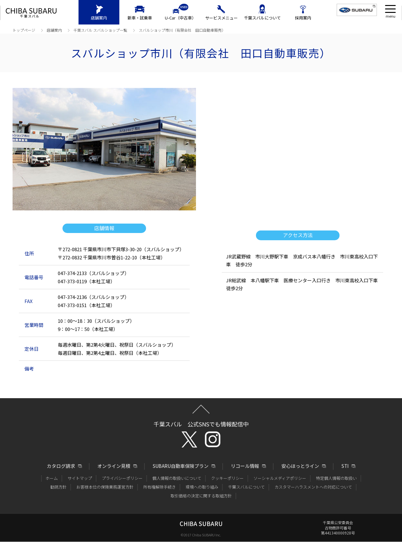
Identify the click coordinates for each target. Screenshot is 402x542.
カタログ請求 (61, 466)
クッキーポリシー (227, 478)
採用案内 (303, 18)
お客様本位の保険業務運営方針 (104, 487)
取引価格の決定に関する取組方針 (201, 496)
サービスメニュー (221, 18)
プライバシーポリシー (122, 478)
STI (345, 466)
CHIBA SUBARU (31, 13)
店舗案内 (99, 18)
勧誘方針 (58, 487)
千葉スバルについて (262, 18)
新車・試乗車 (140, 18)
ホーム (52, 478)
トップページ (24, 30)
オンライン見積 (113, 466)
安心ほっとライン (300, 466)
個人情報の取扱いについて (176, 478)
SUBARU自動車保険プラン (181, 466)
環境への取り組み (202, 487)
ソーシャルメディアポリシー (279, 478)
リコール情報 (245, 466)
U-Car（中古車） (180, 18)
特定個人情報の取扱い (336, 478)
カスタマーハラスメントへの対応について (313, 487)
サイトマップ (80, 478)
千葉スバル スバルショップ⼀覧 (100, 30)
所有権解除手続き (159, 487)
